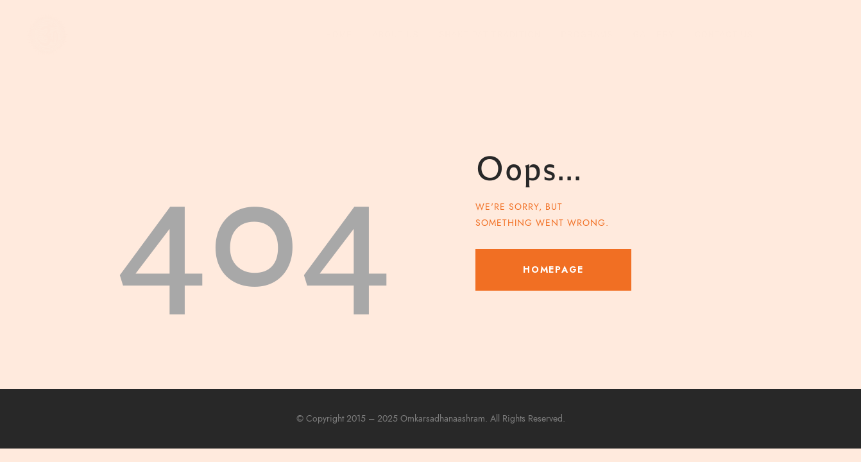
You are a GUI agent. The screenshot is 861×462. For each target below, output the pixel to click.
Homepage (553, 269)
